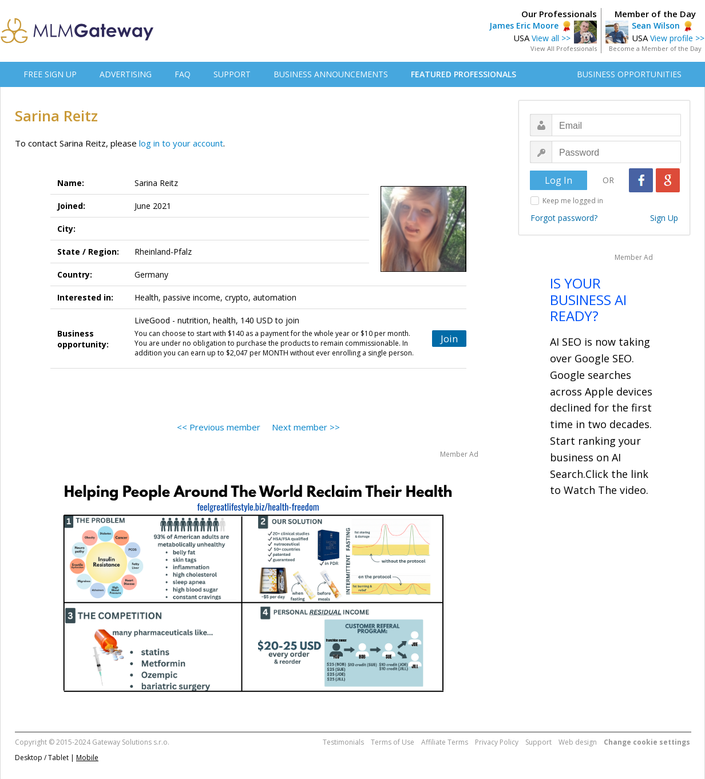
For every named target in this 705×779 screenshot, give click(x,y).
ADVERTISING (126, 74)
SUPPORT (232, 74)
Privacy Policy (496, 742)
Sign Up (664, 217)
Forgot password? (563, 217)
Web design (578, 742)
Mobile (87, 757)
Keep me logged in (572, 200)
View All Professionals (563, 48)
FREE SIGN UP (50, 74)
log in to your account (181, 143)
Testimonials (343, 742)
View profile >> (677, 38)
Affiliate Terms (444, 742)
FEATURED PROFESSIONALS (463, 74)
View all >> (551, 38)
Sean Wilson (656, 25)
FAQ (183, 74)
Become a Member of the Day (655, 48)
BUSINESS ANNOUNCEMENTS (331, 74)
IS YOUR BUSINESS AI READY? (588, 300)
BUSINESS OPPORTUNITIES (629, 74)
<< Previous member (218, 427)
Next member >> (306, 427)
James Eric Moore (524, 25)
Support (538, 742)
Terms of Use (392, 742)
